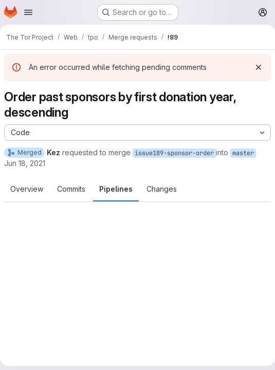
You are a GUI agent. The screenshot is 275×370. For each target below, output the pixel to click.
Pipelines (116, 188)
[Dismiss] (258, 67)
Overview (26, 188)
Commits (71, 188)
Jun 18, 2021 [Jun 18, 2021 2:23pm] (24, 163)
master (243, 153)
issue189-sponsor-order (174, 153)
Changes (161, 188)
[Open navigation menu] (28, 12)
